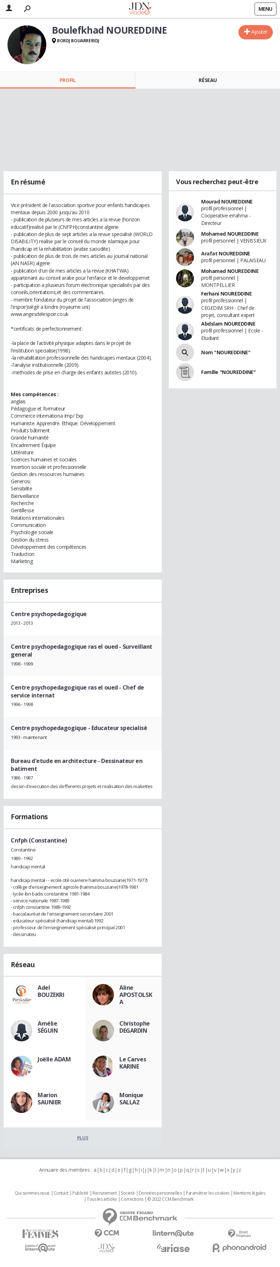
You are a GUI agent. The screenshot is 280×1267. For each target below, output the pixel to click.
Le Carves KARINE (132, 1062)
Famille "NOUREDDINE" (228, 372)
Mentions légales (249, 1193)
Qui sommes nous (32, 1193)
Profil (68, 80)
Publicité (80, 1193)
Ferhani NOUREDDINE (226, 293)
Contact (61, 1193)
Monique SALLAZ (131, 1098)
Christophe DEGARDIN (134, 1027)
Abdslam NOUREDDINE (228, 323)
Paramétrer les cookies (207, 1193)
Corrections (132, 1199)
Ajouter (259, 31)
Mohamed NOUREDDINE (229, 233)
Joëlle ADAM (54, 1059)
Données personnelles (160, 1193)
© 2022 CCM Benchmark (170, 1199)
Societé (127, 1193)
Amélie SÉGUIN (48, 1027)
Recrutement (104, 1193)
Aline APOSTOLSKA (135, 995)
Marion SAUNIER (49, 1098)
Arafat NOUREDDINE (225, 253)
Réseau (208, 80)
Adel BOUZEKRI (51, 991)
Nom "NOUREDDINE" (225, 352)
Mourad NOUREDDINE (227, 201)
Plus (82, 1137)
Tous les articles (102, 1199)
